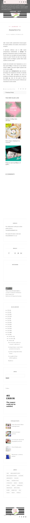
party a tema (17, 487)
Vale (9, 34)
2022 (8, 316)
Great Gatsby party (16, 447)
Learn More (13, 11)
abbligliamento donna (12, 475)
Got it (19, 11)
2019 (8, 322)
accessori (21, 475)
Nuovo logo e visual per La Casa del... (13, 141)
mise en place (9, 487)
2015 (8, 330)
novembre (11, 338)
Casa (8, 473)
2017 (8, 326)
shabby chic (14, 490)
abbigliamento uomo (15, 473)
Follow (7, 388)
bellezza (16, 478)
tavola (13, 492)
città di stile (9, 482)
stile (20, 490)
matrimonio (19, 485)
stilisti (8, 492)
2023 (8, 314)
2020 (8, 320)
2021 (8, 318)
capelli (8, 480)
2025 (8, 310)
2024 (8, 312)
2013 (8, 334)
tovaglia (18, 492)
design (15, 482)
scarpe (8, 490)
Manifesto (10, 360)
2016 (8, 328)
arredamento (9, 478)
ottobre (11, 340)
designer (21, 482)
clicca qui (15, 235)
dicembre (11, 336)
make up (13, 485)
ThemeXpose (15, 515)
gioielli (8, 485)
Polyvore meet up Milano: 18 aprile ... (13, 163)
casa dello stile (15, 26)
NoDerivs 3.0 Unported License (13, 296)
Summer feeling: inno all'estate (11, 119)
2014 (8, 332)
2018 (8, 324)
